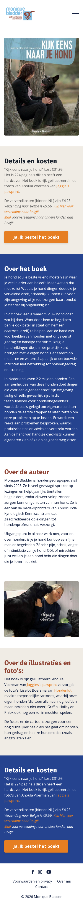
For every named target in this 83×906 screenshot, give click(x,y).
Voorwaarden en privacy (32, 881)
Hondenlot (63, 690)
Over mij (64, 881)
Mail (7, 217)
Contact (41, 886)
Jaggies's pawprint (42, 684)
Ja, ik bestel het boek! (36, 237)
